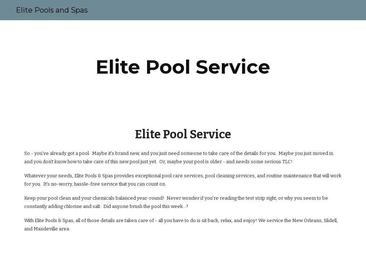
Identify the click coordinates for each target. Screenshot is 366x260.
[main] (183, 67)
